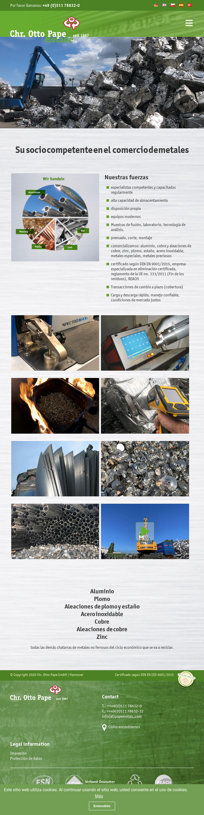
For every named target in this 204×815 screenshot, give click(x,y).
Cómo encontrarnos (124, 726)
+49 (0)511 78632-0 (61, 5)
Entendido (101, 806)
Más (99, 796)
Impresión (18, 753)
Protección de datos (26, 758)
